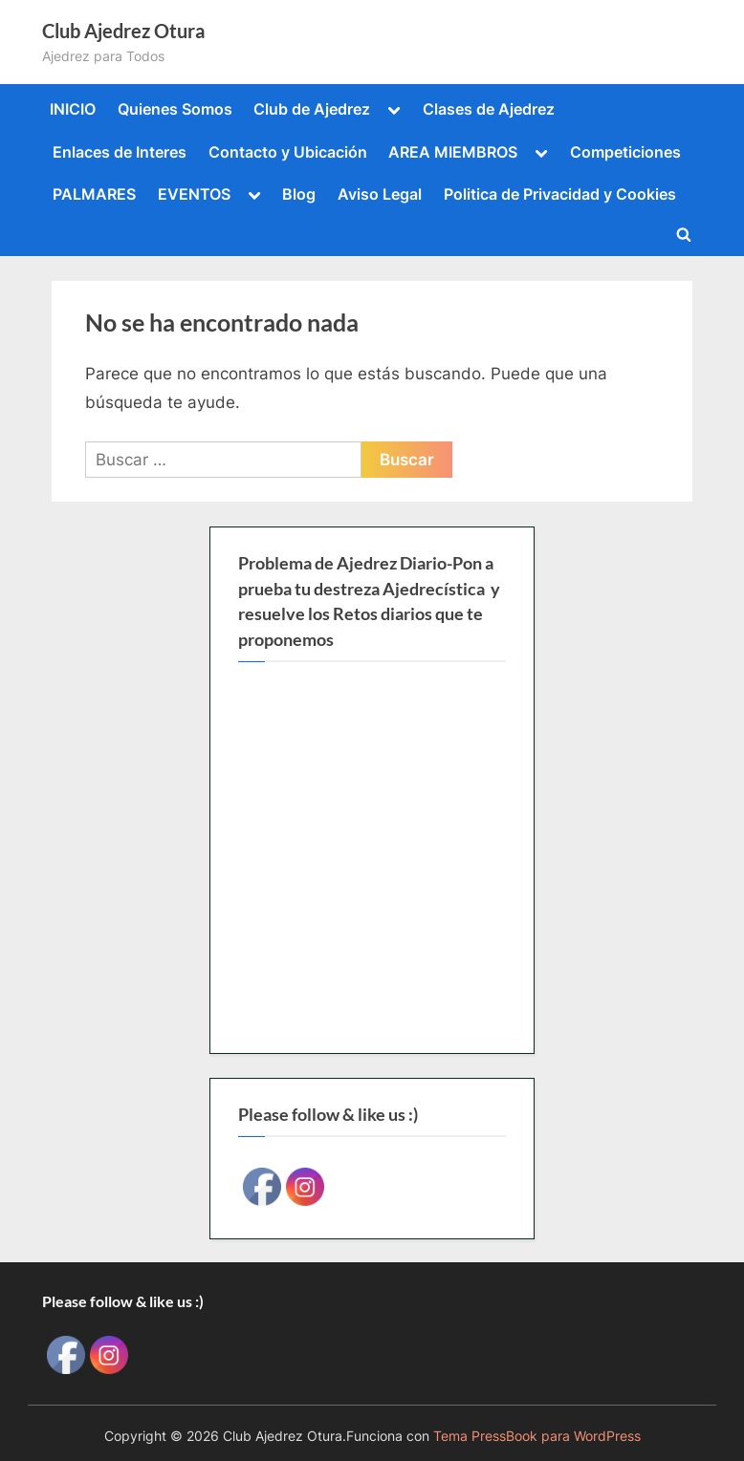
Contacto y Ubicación (287, 151)
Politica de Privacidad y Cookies (560, 194)
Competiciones (625, 151)
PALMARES (94, 194)
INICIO (73, 108)
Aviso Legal (380, 194)
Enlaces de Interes (119, 151)
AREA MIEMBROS (452, 151)
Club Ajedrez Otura (123, 30)
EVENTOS (194, 194)
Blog (299, 194)
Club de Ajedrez (311, 108)
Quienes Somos (175, 108)
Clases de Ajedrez (489, 108)
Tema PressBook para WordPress (537, 1436)
